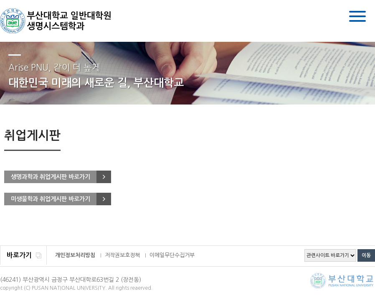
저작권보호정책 (122, 255)
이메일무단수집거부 (172, 255)
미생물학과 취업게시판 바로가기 (50, 199)
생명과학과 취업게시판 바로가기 (50, 177)
